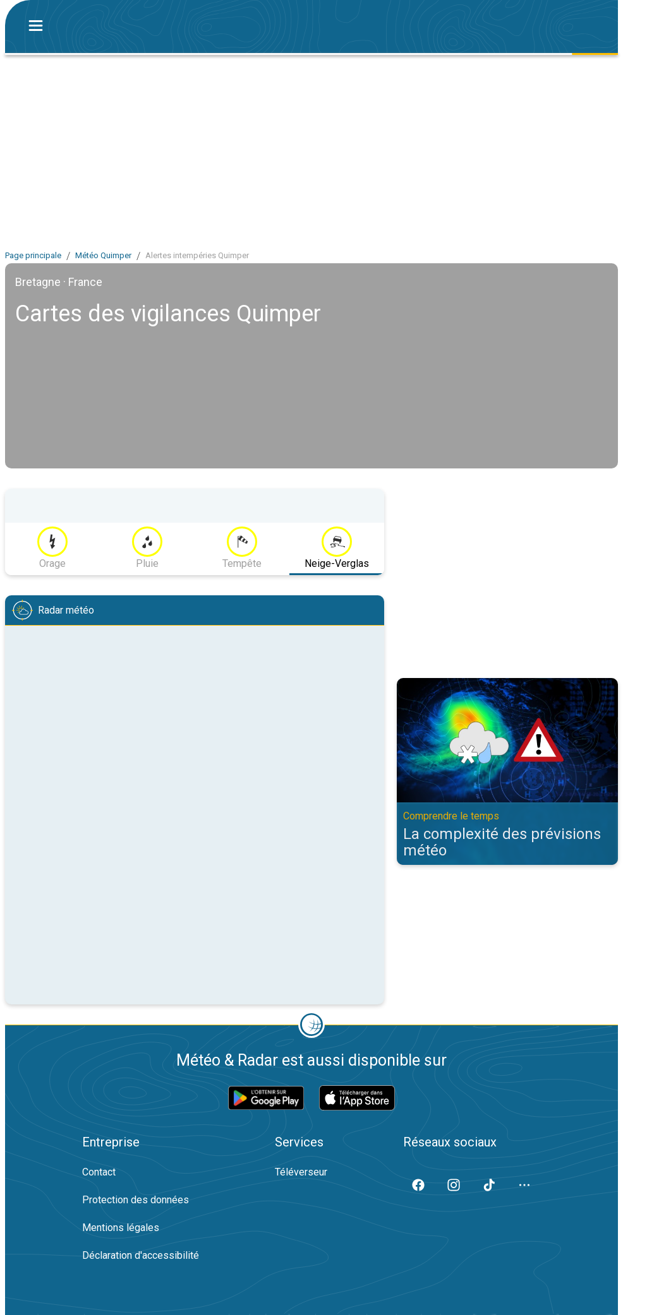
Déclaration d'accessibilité (140, 1255)
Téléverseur (301, 1172)
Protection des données (135, 1200)
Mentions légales (120, 1228)
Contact (99, 1172)
